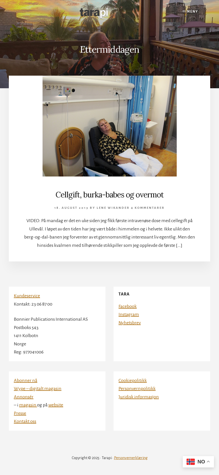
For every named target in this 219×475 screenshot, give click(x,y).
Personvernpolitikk (137, 388)
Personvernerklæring (131, 458)
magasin (28, 404)
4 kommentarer (148, 208)
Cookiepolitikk (133, 380)
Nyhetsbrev (130, 322)
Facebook (128, 306)
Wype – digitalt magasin (37, 388)
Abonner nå (25, 380)
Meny (192, 11)
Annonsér (23, 396)
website (55, 404)
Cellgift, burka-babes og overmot (110, 194)
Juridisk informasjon (139, 396)
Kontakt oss (25, 421)
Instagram (129, 314)
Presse (20, 413)
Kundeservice (27, 295)
